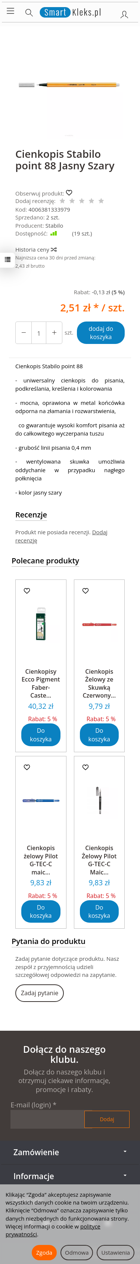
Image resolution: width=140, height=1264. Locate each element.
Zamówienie (70, 1152)
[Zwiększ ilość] (23, 333)
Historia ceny (35, 249)
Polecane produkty (45, 561)
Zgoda (44, 1252)
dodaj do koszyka (100, 333)
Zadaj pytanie (39, 993)
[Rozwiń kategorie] (10, 11)
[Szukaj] (29, 11)
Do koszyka (41, 734)
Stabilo (54, 225)
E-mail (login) (30, 1104)
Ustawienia (115, 1252)
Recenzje (31, 515)
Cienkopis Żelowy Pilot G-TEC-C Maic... (99, 860)
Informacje (70, 1176)
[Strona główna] (70, 11)
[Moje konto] (124, 13)
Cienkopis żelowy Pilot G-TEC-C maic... (41, 860)
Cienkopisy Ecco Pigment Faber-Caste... (41, 683)
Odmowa (76, 1252)
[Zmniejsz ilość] (54, 333)
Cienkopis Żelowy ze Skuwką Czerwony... (99, 683)
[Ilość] (38, 333)
